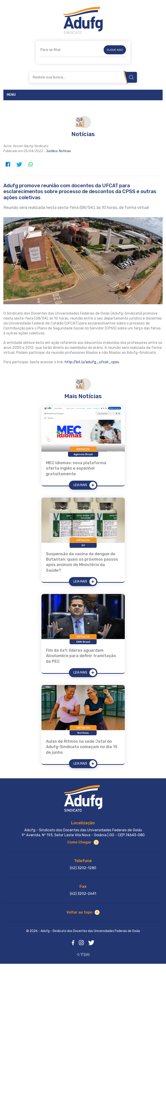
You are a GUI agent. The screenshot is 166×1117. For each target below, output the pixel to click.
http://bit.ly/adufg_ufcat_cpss (92, 362)
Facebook (7, 164)
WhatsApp (30, 164)
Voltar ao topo (79, 912)
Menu (11, 95)
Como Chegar (79, 842)
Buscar (131, 77)
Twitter (19, 164)
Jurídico (52, 151)
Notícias (65, 151)
